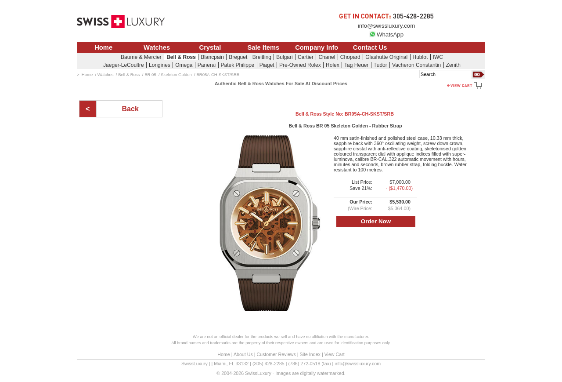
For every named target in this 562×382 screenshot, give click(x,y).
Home (103, 47)
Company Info (316, 47)
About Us (243, 354)
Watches (157, 47)
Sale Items (263, 47)
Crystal (210, 47)
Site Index (310, 354)
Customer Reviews (275, 354)
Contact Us (370, 47)
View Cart (334, 354)
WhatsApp (386, 34)
